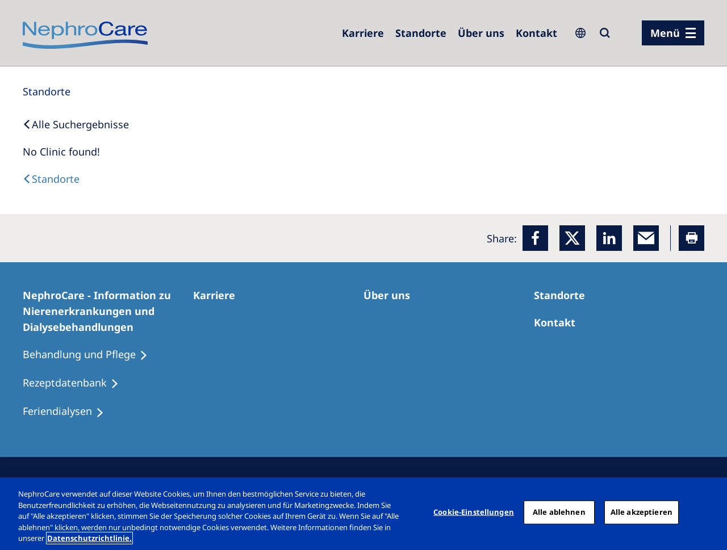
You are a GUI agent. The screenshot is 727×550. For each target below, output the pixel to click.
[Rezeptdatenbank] (76, 383)
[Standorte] (46, 91)
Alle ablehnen (559, 512)
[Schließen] (708, 512)
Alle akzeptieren (641, 512)
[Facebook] (535, 238)
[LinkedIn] (609, 238)
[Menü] (673, 32)
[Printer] (691, 238)
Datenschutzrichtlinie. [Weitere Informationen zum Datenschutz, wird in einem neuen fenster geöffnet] (89, 538)
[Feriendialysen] (68, 411)
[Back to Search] (76, 124)
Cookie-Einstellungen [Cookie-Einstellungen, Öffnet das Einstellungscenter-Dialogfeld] (473, 512)
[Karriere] (363, 33)
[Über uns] (481, 33)
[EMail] (646, 238)
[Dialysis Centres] (51, 179)
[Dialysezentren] (421, 33)
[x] (572, 238)
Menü (665, 33)
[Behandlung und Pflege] (90, 354)
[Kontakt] (536, 33)
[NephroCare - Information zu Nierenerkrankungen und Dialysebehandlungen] (108, 311)
